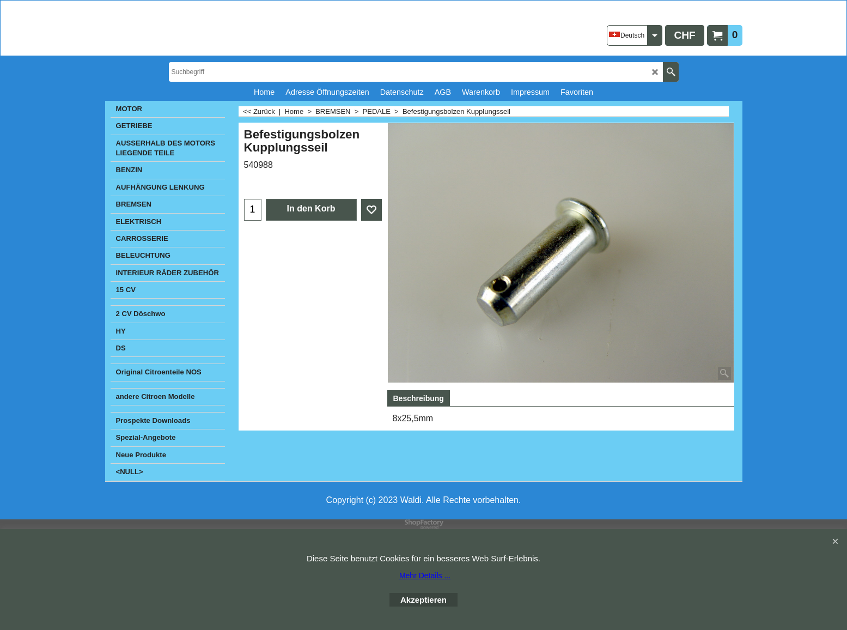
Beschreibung (418, 398)
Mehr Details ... (424, 575)
